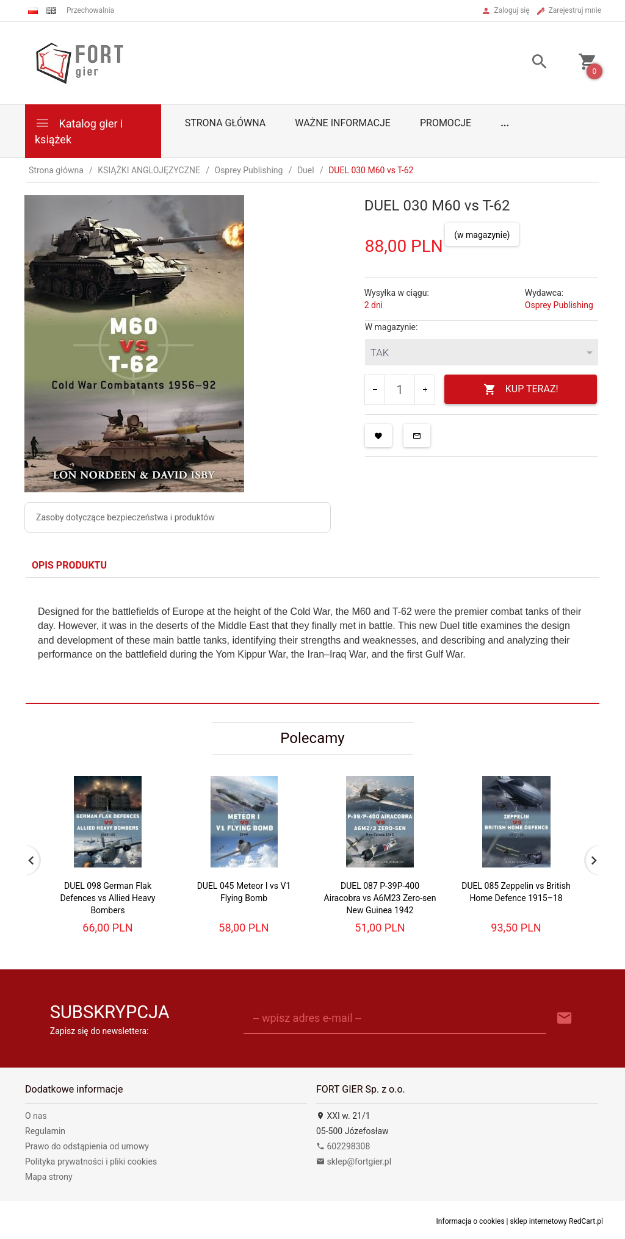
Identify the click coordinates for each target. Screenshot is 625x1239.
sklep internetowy (539, 1221)
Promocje (445, 123)
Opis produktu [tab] (69, 565)
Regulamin (45, 1131)
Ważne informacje (343, 123)
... (504, 123)
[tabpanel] (312, 640)
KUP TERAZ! (520, 389)
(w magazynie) (482, 235)
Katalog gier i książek (79, 130)
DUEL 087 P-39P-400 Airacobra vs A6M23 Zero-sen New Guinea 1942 (380, 898)
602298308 (343, 1146)
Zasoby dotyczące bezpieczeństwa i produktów (125, 517)
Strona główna (225, 123)
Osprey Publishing (559, 305)
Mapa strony (49, 1177)
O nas (36, 1116)
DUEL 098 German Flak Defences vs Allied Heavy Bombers (108, 898)
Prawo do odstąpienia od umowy (87, 1146)
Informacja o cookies (470, 1221)
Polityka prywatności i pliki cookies (91, 1161)
